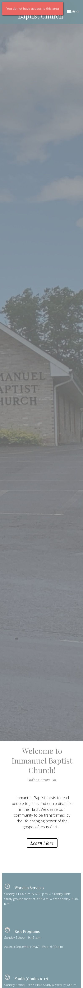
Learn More (42, 843)
